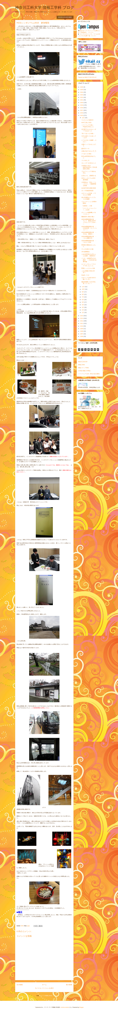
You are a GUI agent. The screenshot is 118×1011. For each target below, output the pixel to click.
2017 (82, 110)
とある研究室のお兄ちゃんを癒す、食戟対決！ (88, 255)
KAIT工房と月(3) (86, 122)
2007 (82, 334)
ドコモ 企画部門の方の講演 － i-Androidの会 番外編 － (89, 260)
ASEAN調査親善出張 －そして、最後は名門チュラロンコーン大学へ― (89, 222)
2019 (82, 105)
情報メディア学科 (83, 367)
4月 (83, 304)
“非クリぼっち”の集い (87, 133)
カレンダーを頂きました (88, 163)
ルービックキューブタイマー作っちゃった (88, 264)
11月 (83, 286)
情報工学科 (81, 364)
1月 (83, 312)
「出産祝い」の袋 (86, 206)
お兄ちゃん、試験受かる (88, 175)
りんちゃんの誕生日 (87, 120)
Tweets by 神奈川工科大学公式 (87, 77)
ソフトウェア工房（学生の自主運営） (89, 374)
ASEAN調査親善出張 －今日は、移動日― (89, 233)
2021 (82, 100)
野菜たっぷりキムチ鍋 (88, 268)
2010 (82, 326)
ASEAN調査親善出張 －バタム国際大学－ (89, 237)
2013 (82, 318)
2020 (82, 102)
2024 (82, 92)
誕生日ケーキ (85, 148)
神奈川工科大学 (82, 361)
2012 (82, 321)
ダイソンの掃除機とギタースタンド (88, 213)
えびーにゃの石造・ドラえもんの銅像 (88, 194)
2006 (82, 336)
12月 (83, 117)
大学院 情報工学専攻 (84, 370)
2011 (82, 323)
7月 (83, 297)
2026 (82, 87)
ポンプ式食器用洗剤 (87, 190)
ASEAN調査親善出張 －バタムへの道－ (89, 241)
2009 (82, 328)
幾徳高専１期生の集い (88, 216)
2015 (82, 115)
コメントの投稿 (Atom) (46, 995)
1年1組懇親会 (85, 251)
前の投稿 (69, 984)
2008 (82, 331)
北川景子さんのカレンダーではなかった (88, 130)
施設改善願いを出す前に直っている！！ (88, 282)
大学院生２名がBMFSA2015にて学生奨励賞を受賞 (89, 167)
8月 (83, 294)
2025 (82, 89)
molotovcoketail (65, 1007)
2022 (82, 97)
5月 (83, 302)
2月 (83, 310)
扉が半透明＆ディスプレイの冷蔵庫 (88, 198)
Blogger (81, 1007)
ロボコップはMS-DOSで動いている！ (88, 278)
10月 (83, 289)
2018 (82, 107)
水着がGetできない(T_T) (88, 151)
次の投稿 (20, 984)
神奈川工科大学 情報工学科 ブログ (44, 7)
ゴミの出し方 (85, 160)
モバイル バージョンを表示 (44, 988)
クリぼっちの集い (86, 153)
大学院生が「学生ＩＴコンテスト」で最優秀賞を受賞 (88, 184)
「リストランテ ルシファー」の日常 (88, 209)
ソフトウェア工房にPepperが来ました (87, 125)
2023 (82, 95)
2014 (82, 315)
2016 (82, 113)
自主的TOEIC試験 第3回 (88, 188)
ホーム (44, 984)
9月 (83, 292)
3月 (83, 307)
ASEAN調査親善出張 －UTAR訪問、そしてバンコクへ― (89, 228)
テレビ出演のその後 (87, 249)
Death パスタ (85, 275)
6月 (83, 299)
